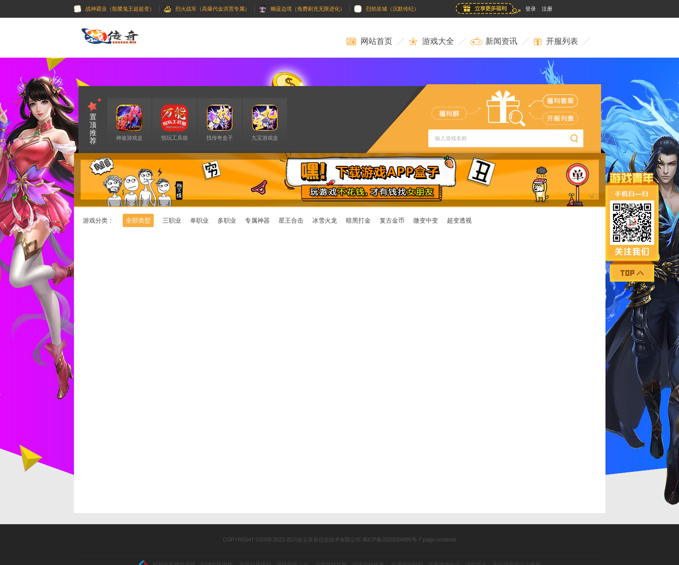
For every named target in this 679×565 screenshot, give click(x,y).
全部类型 (138, 220)
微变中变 (425, 220)
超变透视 (459, 220)
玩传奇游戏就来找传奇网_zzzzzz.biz (116, 37)
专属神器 (257, 220)
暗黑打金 (358, 220)
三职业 (172, 220)
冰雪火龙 (324, 220)
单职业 (199, 220)
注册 (547, 9)
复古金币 (392, 220)
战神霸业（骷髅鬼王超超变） (114, 9)
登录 (530, 9)
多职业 (226, 220)
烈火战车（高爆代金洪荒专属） (207, 9)
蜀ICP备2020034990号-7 (391, 540)
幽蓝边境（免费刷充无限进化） (302, 9)
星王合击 (291, 220)
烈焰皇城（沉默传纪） (386, 9)
